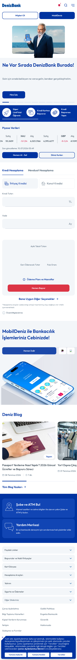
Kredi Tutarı (7, 193)
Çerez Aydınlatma (10, 608)
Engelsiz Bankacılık (48, 614)
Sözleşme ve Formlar (12, 630)
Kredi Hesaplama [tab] (12, 170)
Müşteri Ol (20, 15)
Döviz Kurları (57, 155)
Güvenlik (44, 619)
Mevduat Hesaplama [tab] (41, 170)
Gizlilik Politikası (47, 608)
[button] (5, 102)
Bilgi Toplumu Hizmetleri (13, 614)
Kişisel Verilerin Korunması (14, 619)
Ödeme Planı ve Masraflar (38, 279)
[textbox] (38, 600)
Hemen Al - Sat (20, 155)
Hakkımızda (45, 625)
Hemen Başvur (38, 288)
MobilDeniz (57, 15)
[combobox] (38, 600)
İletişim (5, 625)
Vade (4, 215)
